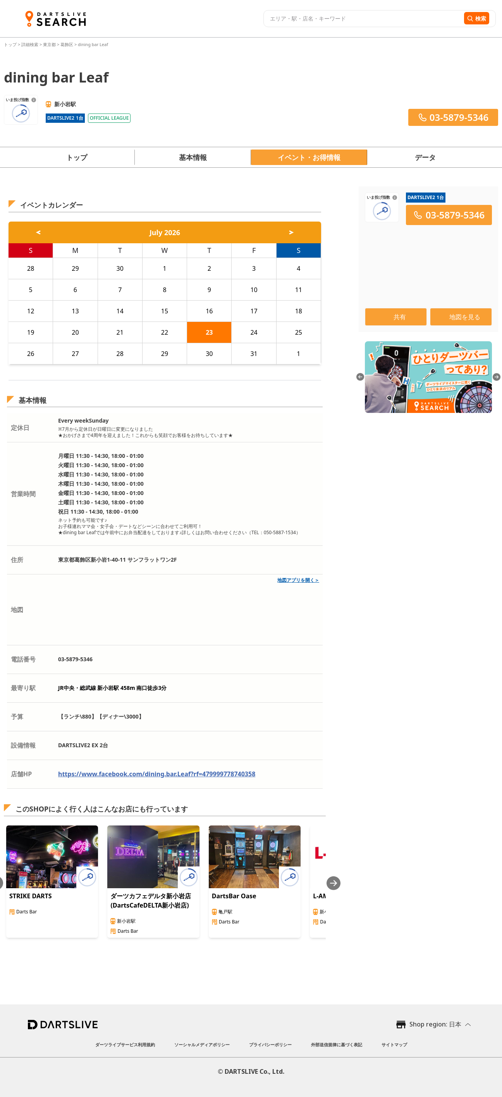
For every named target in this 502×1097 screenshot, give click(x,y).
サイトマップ (394, 1044)
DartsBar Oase (234, 896)
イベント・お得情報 (309, 157)
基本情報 (193, 157)
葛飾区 (66, 44)
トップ (11, 44)
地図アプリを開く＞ (298, 580)
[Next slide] (333, 883)
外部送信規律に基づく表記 (336, 1044)
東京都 (49, 44)
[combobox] (363, 18)
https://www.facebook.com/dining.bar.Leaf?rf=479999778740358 (156, 774)
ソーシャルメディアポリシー (202, 1044)
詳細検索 (30, 44)
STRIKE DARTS (30, 896)
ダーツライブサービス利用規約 (125, 1044)
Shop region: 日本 (435, 1024)
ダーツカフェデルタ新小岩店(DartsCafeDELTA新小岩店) (150, 901)
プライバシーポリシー (270, 1044)
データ (425, 157)
